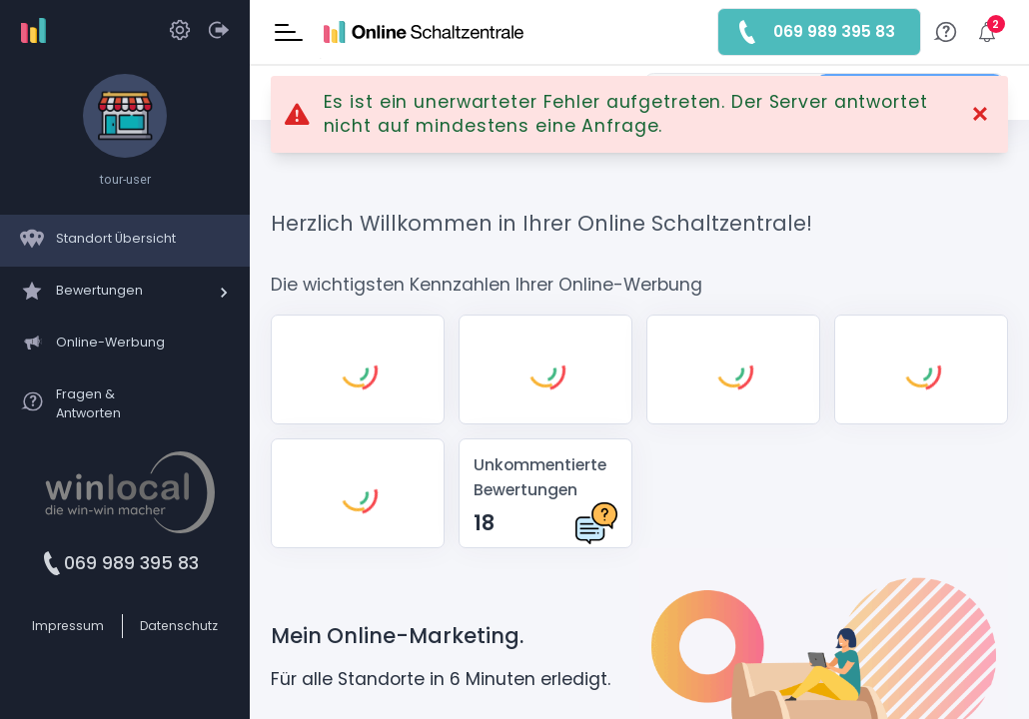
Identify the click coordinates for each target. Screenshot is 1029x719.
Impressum (68, 625)
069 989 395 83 (131, 563)
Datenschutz (179, 625)
